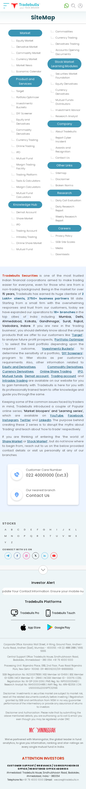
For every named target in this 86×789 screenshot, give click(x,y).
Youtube (53, 555)
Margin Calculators (28, 187)
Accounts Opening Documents (67, 52)
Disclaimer (62, 179)
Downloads (62, 254)
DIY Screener (24, 113)
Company (64, 124)
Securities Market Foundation (66, 75)
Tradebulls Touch (63, 613)
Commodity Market (28, 53)
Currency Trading (27, 140)
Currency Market (26, 59)
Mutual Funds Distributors (64, 102)
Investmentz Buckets (24, 105)
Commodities (64, 31)
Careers (64, 228)
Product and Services (25, 81)
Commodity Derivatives (23, 132)
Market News (24, 65)
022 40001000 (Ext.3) (47, 475)
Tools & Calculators (28, 181)
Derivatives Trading (67, 44)
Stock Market (37, 441)
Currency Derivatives (62, 92)
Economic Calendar (28, 71)
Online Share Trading (55, 371)
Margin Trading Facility (25, 166)
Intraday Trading (26, 237)
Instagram (10, 420)
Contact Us (62, 158)
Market (25, 33)
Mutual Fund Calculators (24, 195)
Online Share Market (29, 243)
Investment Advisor (67, 110)
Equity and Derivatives (23, 121)
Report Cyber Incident (63, 139)
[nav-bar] (6, 5)
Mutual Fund (24, 158)
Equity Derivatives (66, 84)
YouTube (56, 415)
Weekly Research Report (66, 218)
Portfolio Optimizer (27, 97)
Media (59, 248)
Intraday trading (15, 380)
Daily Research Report (64, 208)
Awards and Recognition (63, 149)
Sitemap (60, 173)
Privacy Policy (63, 236)
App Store (34, 627)
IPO (18, 152)
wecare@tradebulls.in (66, 779)
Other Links (64, 165)
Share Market (24, 218)
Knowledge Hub (25, 204)
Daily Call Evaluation (68, 200)
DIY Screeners (72, 353)
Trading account (63, 376)
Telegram (8, 555)
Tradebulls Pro (29, 613)
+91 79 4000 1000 (33, 779)
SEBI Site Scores (65, 242)
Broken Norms (64, 185)
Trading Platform (26, 174)
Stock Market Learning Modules (64, 64)
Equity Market (24, 40)
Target (20, 91)
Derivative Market (27, 47)
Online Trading (25, 146)
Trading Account (26, 231)
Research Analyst (66, 116)
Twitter (25, 420)
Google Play (62, 627)
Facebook (75, 415)
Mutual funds (12, 376)
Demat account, (37, 376)
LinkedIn (45, 420)
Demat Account (26, 212)
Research (64, 193)
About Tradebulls (66, 131)
